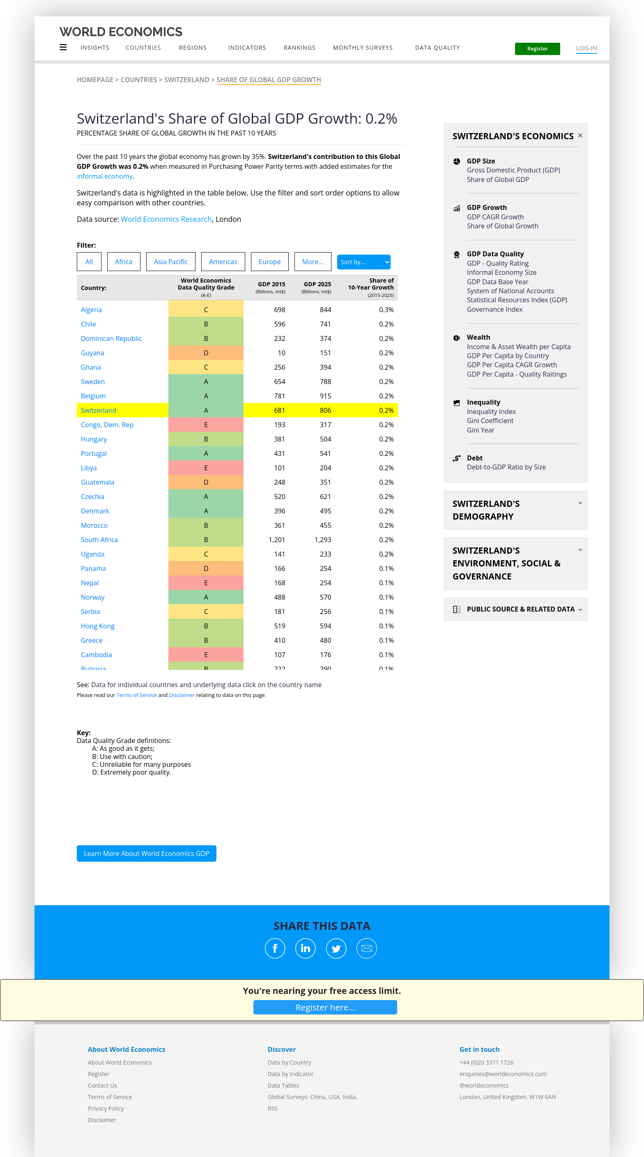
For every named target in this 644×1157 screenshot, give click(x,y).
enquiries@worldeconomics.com (503, 1074)
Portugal (94, 453)
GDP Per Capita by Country (508, 355)
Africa (124, 261)
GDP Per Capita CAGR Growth (512, 364)
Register (99, 1074)
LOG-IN (586, 48)
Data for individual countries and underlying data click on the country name (206, 684)
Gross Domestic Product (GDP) (513, 170)
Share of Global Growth (502, 225)
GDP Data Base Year (498, 281)
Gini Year (480, 430)
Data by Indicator (291, 1074)
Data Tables (283, 1085)
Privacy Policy (106, 1108)
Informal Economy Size (502, 272)
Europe (270, 261)
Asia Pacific (171, 261)
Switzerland (186, 79)
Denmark (95, 510)
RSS (273, 1108)
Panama (93, 568)
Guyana (92, 352)
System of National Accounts (510, 290)
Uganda (93, 554)
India (349, 1097)
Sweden (93, 381)
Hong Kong (98, 625)
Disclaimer (182, 695)
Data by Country (289, 1062)
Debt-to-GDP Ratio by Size (506, 467)
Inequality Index (491, 411)
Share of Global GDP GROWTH (268, 79)
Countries (139, 79)
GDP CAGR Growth (495, 216)
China (317, 1097)
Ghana (91, 367)
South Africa (99, 539)
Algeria (91, 309)
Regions (193, 47)
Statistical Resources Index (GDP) (517, 299)
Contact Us (102, 1085)
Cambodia (96, 654)
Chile (88, 324)
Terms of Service (137, 695)
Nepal (90, 582)
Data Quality (437, 47)
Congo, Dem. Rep (107, 424)
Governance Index (495, 309)
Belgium (93, 395)
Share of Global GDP (498, 179)
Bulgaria (93, 669)
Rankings (300, 47)
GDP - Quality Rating (498, 263)
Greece (92, 640)
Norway (93, 597)
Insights (95, 47)
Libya (89, 467)
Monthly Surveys (363, 47)
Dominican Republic (111, 338)
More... (313, 261)
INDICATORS (247, 47)
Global (276, 1097)
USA (334, 1097)
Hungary (94, 439)
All (89, 261)
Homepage (95, 79)
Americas (223, 261)
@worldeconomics (484, 1085)
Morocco (94, 525)
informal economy (105, 176)
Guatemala (98, 482)
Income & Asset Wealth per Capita (519, 346)
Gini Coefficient (490, 420)
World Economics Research (166, 219)
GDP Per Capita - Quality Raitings (517, 374)
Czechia (92, 496)
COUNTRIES (143, 47)
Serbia (90, 611)
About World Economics (120, 1062)
